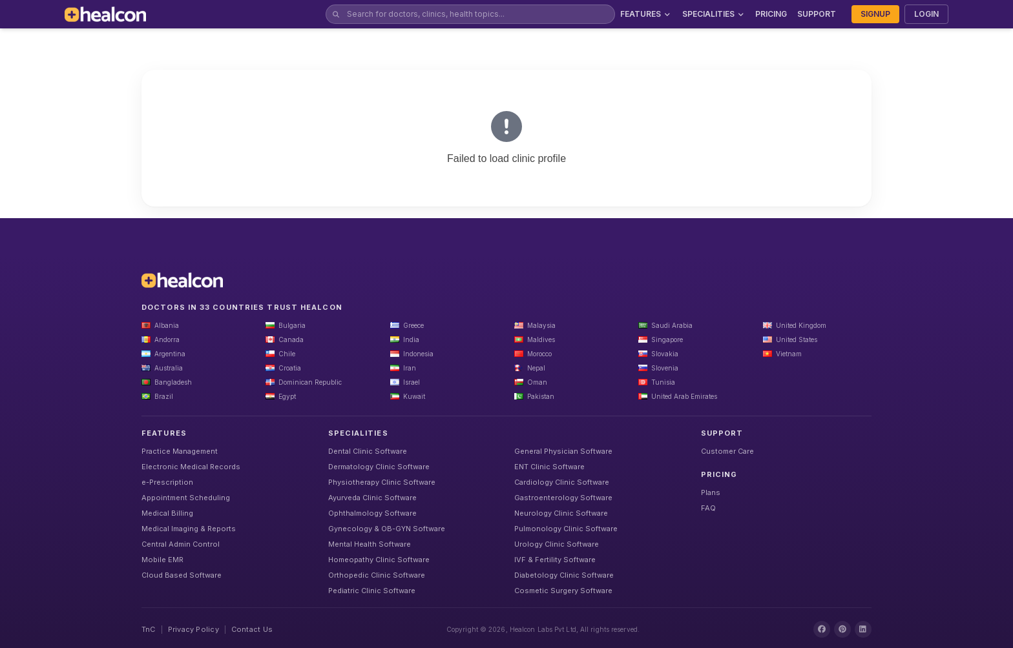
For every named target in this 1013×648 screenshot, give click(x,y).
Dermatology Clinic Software (379, 466)
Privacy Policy (193, 629)
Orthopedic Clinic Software (376, 575)
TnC (148, 629)
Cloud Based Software (181, 575)
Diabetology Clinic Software (564, 575)
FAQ (708, 507)
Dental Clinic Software (367, 451)
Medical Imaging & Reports (188, 528)
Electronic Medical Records (190, 466)
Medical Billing (167, 513)
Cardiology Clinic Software (561, 482)
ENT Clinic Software (549, 466)
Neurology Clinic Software (561, 513)
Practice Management (179, 451)
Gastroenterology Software (563, 497)
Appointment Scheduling (185, 497)
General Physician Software (563, 451)
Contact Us (252, 629)
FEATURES (646, 14)
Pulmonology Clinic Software (566, 528)
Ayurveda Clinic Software (372, 497)
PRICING (771, 14)
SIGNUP (875, 14)
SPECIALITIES (714, 14)
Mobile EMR (162, 559)
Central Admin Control (180, 544)
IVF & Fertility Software (555, 559)
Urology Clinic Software (556, 544)
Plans (710, 492)
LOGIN (926, 14)
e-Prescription (167, 482)
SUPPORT (816, 14)
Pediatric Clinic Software (371, 590)
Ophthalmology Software (372, 513)
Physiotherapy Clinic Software (381, 482)
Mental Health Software (369, 544)
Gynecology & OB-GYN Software (386, 528)
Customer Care (727, 451)
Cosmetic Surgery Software (563, 590)
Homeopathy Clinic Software (379, 559)
